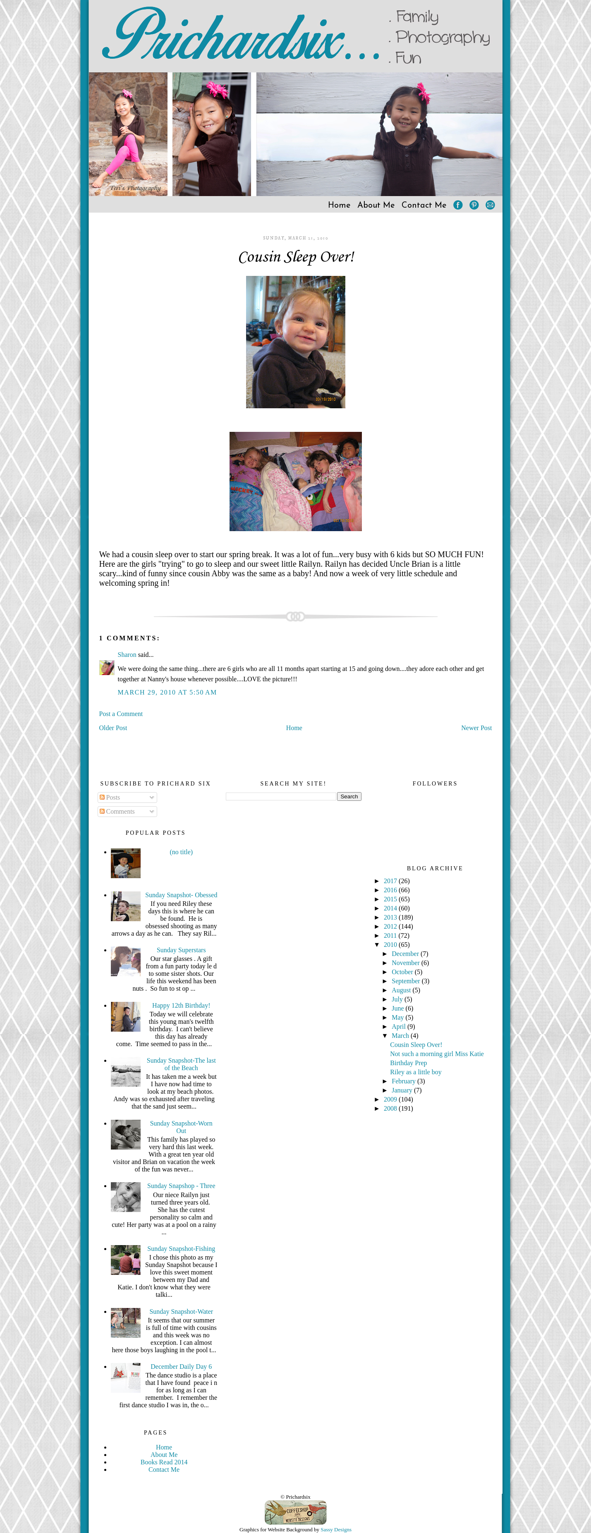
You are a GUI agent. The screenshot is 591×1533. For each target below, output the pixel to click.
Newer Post (476, 727)
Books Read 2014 (164, 1462)
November (406, 962)
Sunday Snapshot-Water (181, 1311)
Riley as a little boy (415, 1071)
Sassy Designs (336, 1529)
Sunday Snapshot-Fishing (181, 1248)
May (398, 1017)
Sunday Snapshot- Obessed (181, 894)
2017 (391, 880)
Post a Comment (121, 713)
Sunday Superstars (181, 949)
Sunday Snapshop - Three (181, 1185)
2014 (391, 908)
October (403, 971)
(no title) (181, 851)
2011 (391, 935)
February (404, 1081)
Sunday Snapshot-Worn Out (181, 1127)
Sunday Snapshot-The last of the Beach (181, 1064)
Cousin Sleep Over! (295, 257)
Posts (110, 797)
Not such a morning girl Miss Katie (437, 1053)
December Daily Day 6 (181, 1366)
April (399, 1026)
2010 (391, 944)
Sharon (127, 654)
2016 (391, 889)
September (406, 980)
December (406, 953)
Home (339, 205)
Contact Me (424, 205)
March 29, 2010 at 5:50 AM (167, 692)
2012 (391, 926)
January (403, 1090)
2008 (391, 1108)
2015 (391, 899)
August (402, 990)
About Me (376, 205)
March (401, 1035)
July (398, 999)
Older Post (113, 727)
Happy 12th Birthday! (181, 1005)
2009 (391, 1099)
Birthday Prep (408, 1062)
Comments (117, 811)
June (398, 1008)
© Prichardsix (295, 1497)
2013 (391, 917)
